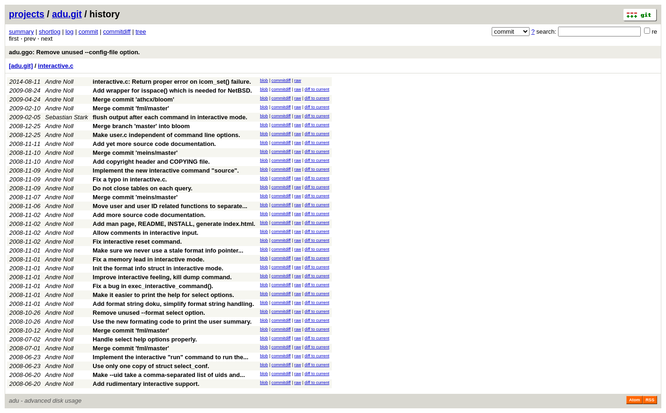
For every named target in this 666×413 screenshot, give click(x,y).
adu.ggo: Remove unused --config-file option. (74, 52)
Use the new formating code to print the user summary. (172, 321)
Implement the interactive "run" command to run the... (170, 357)
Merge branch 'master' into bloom (141, 126)
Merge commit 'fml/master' (131, 108)
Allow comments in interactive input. (145, 232)
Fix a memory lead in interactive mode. (148, 259)
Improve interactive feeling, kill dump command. (162, 277)
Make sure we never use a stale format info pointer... (168, 250)
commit (88, 31)
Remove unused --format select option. (149, 312)
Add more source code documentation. (149, 214)
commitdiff (116, 31)
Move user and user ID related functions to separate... (170, 206)
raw (297, 80)
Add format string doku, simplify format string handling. (173, 303)
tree (141, 31)
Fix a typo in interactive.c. (130, 179)
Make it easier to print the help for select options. (163, 294)
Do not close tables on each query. (143, 188)
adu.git (67, 14)
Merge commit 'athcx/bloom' (133, 99)
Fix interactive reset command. (137, 241)
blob (264, 80)
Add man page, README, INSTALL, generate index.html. (174, 223)
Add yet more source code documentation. (154, 143)
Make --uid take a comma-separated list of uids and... (169, 374)
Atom (634, 400)
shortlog (49, 31)
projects (26, 14)
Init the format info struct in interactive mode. (158, 268)
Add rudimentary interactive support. (146, 383)
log (69, 31)
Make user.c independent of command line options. (166, 134)
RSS (649, 400)
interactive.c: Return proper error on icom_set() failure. (172, 81)
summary (21, 31)
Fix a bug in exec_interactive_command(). (153, 286)
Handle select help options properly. (145, 339)
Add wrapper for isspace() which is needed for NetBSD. (172, 90)
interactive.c (55, 65)
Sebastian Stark (66, 117)
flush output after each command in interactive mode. (170, 117)
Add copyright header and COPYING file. (151, 161)
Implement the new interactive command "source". (166, 170)
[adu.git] (21, 65)
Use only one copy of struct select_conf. (151, 366)
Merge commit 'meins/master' (135, 152)
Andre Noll (59, 81)
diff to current (317, 89)
